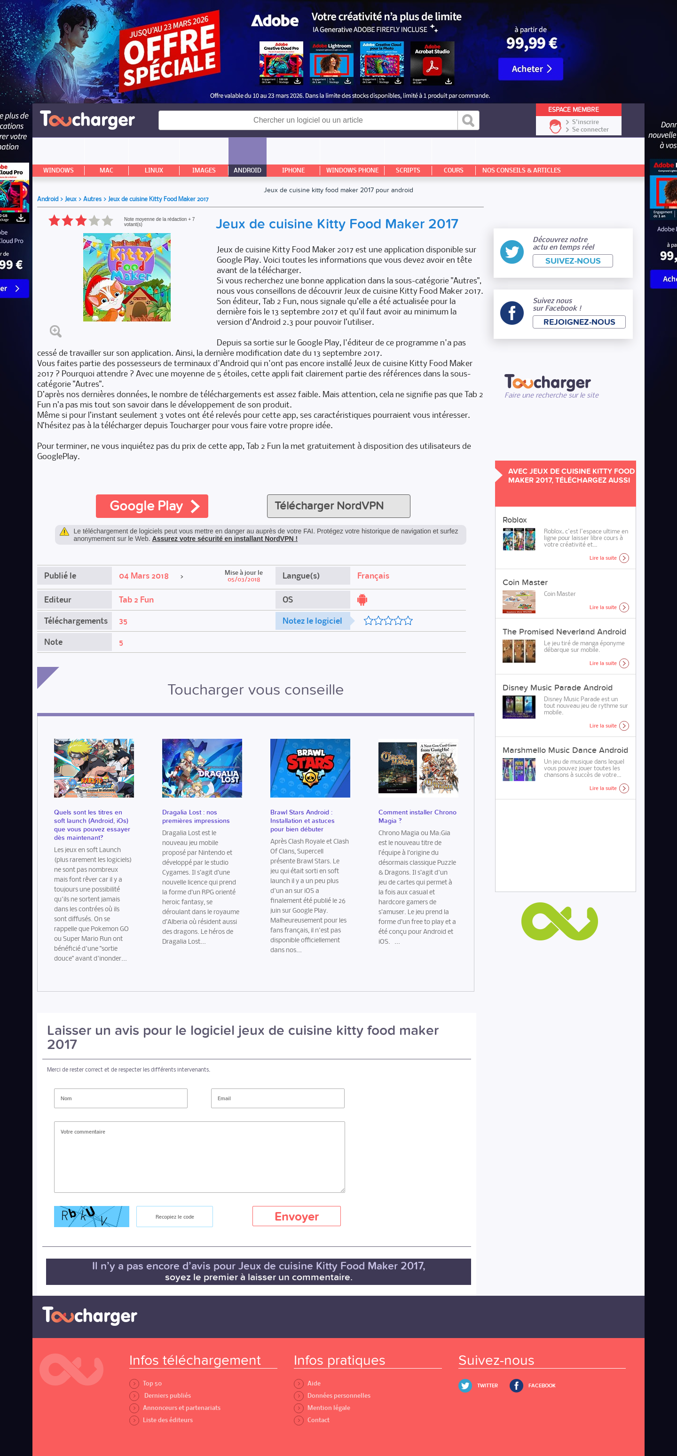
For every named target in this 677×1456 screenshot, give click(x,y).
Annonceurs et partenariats (174, 1407)
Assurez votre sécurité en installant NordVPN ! (225, 538)
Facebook (542, 1386)
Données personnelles (332, 1395)
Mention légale (322, 1407)
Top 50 (145, 1383)
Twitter (487, 1386)
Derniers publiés (160, 1395)
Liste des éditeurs (161, 1420)
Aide (307, 1383)
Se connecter (590, 129)
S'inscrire (585, 122)
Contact (312, 1420)
